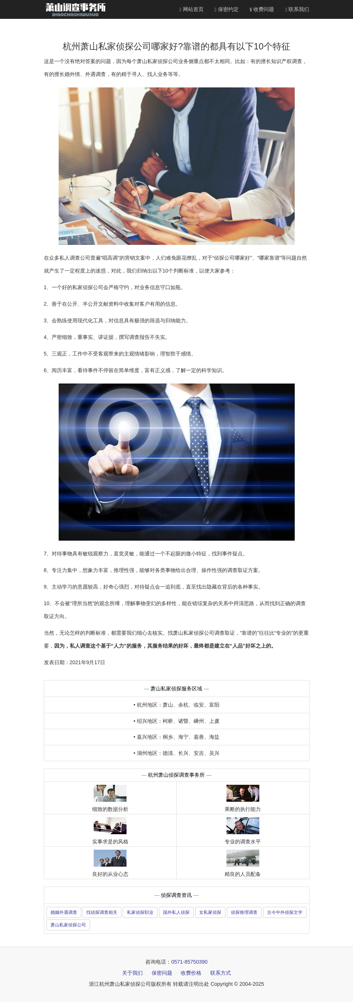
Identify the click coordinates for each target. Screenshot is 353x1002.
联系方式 (220, 973)
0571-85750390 (189, 962)
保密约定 (227, 9)
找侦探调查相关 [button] (101, 912)
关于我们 (132, 973)
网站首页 (192, 9)
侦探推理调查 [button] (244, 912)
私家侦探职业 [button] (140, 912)
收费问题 (262, 9)
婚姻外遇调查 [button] (64, 912)
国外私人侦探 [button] (176, 912)
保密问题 (162, 973)
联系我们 (297, 9)
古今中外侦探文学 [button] (284, 912)
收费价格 (191, 973)
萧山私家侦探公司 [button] (68, 925)
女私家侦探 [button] (210, 912)
